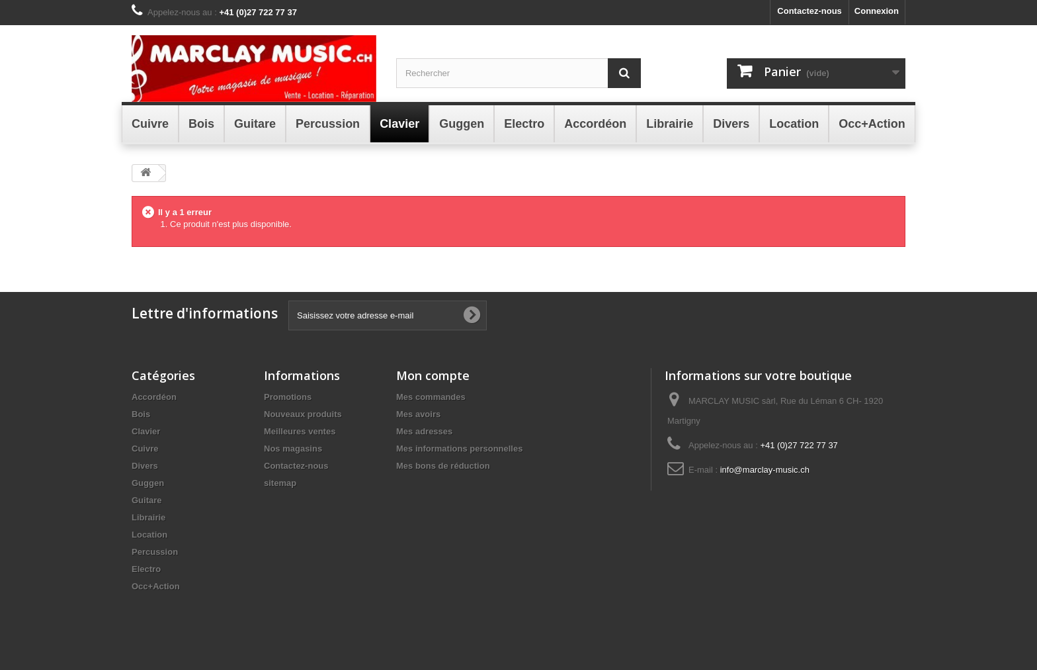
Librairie (148, 517)
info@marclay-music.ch (764, 470)
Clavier (146, 431)
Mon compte (433, 375)
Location (149, 535)
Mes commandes (431, 397)
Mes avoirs (418, 414)
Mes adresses (424, 431)
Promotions (287, 397)
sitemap (280, 483)
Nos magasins (293, 449)
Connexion (876, 11)
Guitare (147, 500)
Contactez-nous (809, 11)
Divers (145, 466)
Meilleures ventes (299, 431)
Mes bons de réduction (443, 466)
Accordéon (154, 397)
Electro (146, 569)
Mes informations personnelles (459, 449)
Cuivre (145, 449)
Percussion (155, 552)
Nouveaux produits (303, 414)
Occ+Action (156, 586)
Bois (141, 414)
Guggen (148, 483)
